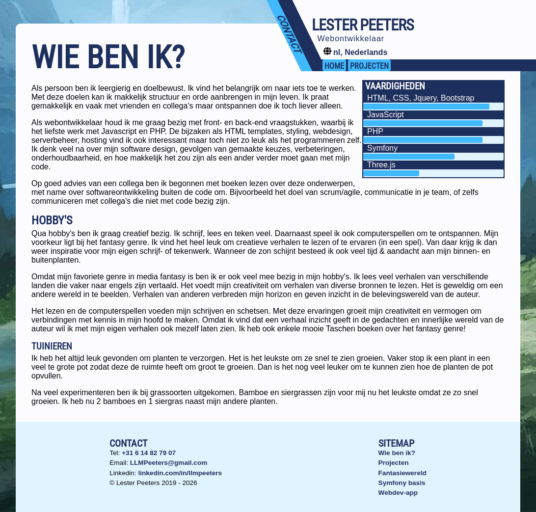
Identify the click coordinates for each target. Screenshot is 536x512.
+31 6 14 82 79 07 (149, 453)
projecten (369, 66)
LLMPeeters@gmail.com (169, 462)
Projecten (393, 462)
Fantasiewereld (402, 473)
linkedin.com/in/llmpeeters (180, 473)
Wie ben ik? (396, 453)
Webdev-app (398, 492)
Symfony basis (402, 482)
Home (334, 66)
